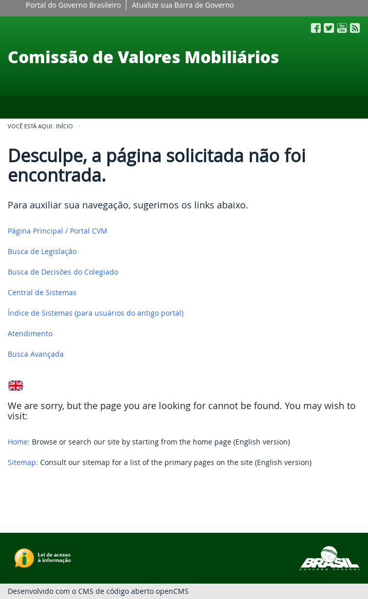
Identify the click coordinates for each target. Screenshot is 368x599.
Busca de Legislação (42, 251)
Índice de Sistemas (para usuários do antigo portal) (95, 313)
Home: (19, 442)
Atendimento (30, 333)
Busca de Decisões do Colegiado (63, 272)
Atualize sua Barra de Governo (183, 5)
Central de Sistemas (42, 292)
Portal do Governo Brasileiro (73, 5)
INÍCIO (64, 126)
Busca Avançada (36, 354)
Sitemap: (23, 462)
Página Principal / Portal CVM (57, 231)
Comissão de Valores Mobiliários (143, 56)
